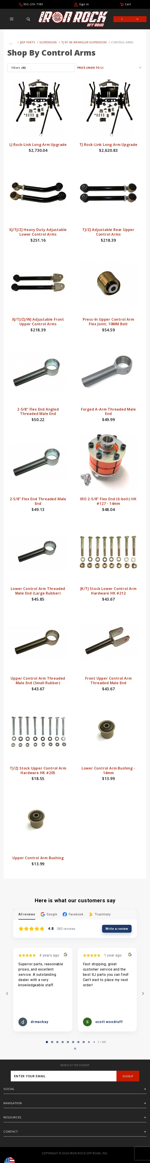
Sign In (84, 4)
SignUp (128, 1076)
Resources (12, 1117)
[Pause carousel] (75, 1048)
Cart (128, 4)
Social (9, 1089)
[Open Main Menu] (12, 19)
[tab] (46, 1042)
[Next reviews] (143, 993)
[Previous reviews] (7, 993)
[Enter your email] (63, 1076)
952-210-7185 (33, 4)
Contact (11, 1131)
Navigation (13, 1103)
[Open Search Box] (28, 19)
